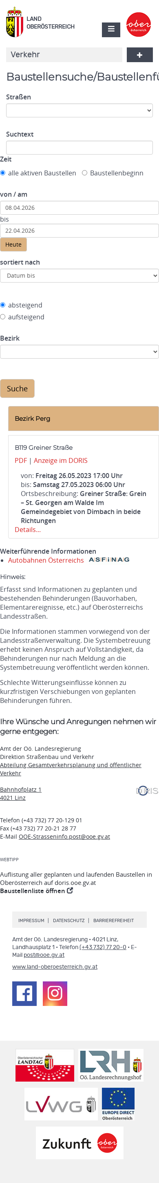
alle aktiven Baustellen (38, 172)
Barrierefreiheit (113, 920)
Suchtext (19, 134)
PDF (21, 460)
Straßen (18, 96)
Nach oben (151, 1150)
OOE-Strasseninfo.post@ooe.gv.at (64, 836)
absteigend (21, 305)
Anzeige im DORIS (61, 460)
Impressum (31, 920)
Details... (28, 529)
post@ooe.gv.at (44, 955)
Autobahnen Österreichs (68, 560)
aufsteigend (22, 316)
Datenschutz (69, 920)
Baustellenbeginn (113, 172)
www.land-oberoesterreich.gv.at (54, 967)
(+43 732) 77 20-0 (103, 947)
